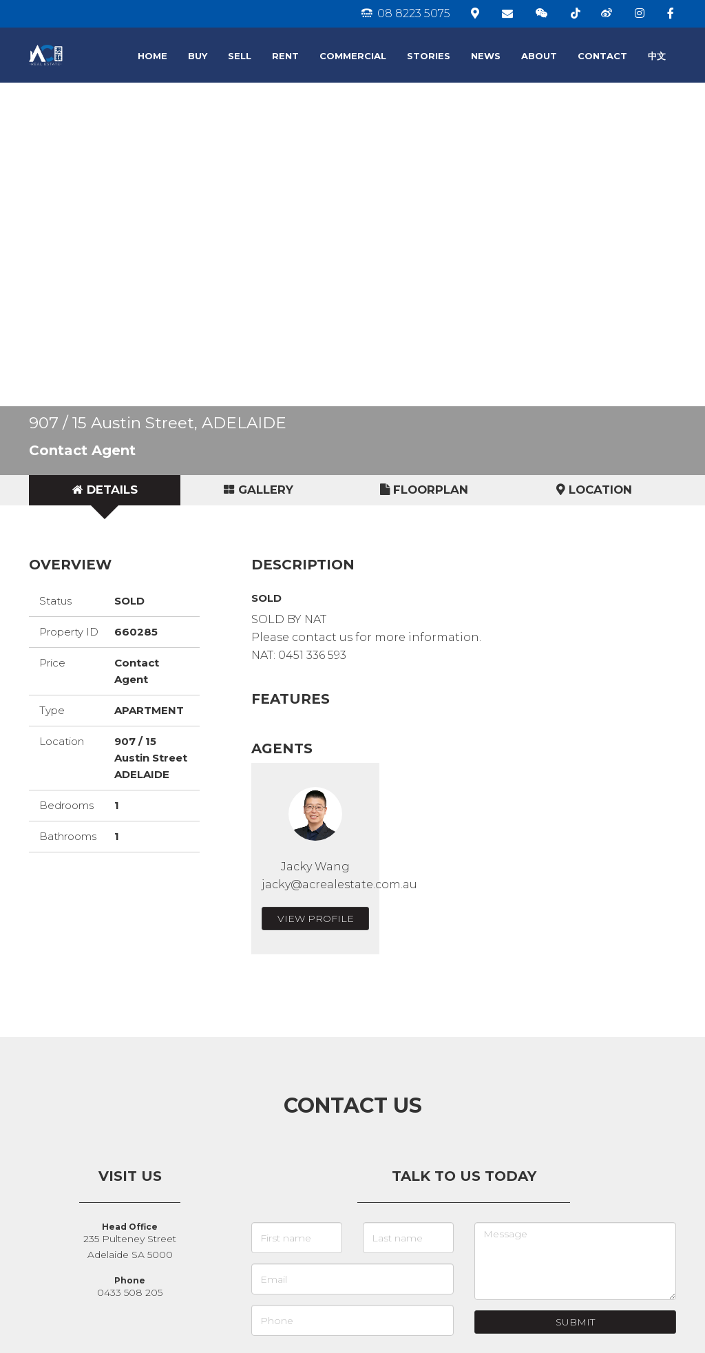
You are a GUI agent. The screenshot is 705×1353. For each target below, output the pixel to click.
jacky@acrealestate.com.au (339, 884)
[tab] (104, 490)
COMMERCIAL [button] (352, 55)
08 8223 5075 (405, 13)
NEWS (486, 55)
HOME (152, 55)
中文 (657, 55)
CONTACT (602, 55)
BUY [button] (197, 55)
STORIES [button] (428, 55)
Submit (575, 1322)
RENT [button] (285, 55)
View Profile (315, 918)
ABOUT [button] (539, 55)
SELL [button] (239, 55)
